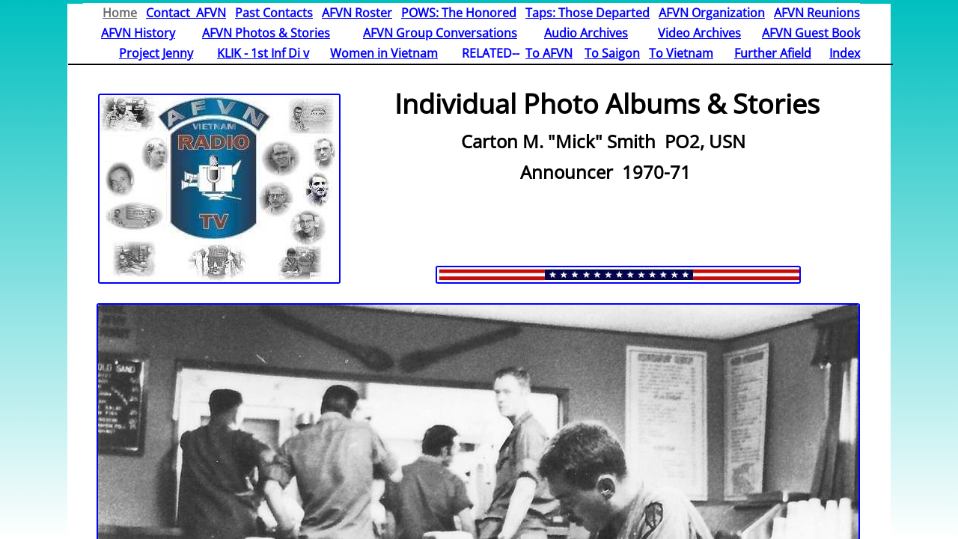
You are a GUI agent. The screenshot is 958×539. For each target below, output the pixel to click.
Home (120, 12)
